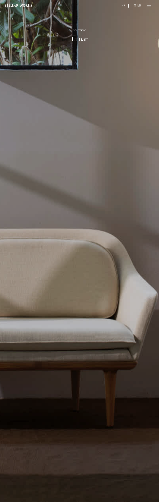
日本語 (137, 5)
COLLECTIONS (79, 30)
